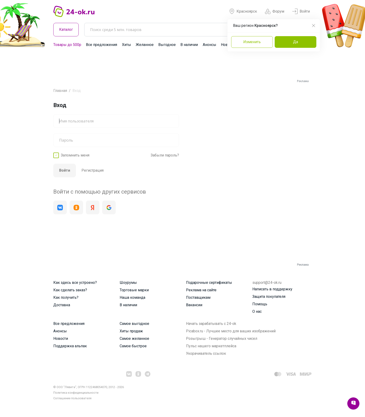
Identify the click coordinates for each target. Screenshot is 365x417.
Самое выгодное (134, 323)
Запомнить (75, 155)
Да (295, 42)
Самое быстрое (133, 346)
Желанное (145, 44)
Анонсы (209, 44)
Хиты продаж (131, 331)
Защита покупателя (268, 296)
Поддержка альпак (70, 346)
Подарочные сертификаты (209, 282)
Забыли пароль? (165, 155)
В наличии (189, 44)
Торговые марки (134, 290)
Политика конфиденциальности (75, 392)
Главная (60, 90)
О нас (257, 311)
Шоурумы (128, 282)
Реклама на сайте (201, 290)
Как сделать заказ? (70, 290)
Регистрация (92, 170)
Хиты (126, 44)
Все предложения (101, 44)
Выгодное (167, 44)
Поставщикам (198, 297)
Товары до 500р (67, 44)
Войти (301, 11)
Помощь (259, 304)
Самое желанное (134, 338)
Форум (274, 11)
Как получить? (65, 297)
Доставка (61, 305)
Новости (60, 338)
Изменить (252, 42)
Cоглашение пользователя (72, 398)
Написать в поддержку (272, 289)
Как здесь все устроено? (75, 282)
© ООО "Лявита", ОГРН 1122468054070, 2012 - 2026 (88, 387)
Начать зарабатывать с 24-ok (211, 323)
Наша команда (132, 297)
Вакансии (194, 305)
